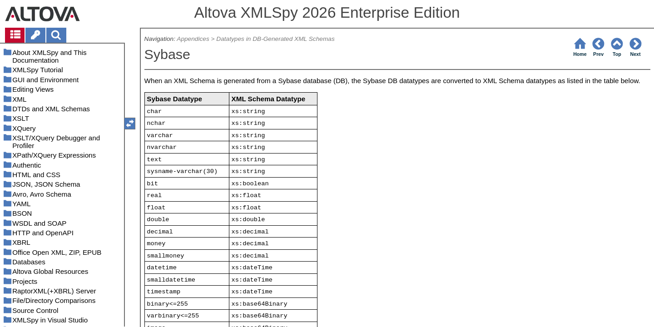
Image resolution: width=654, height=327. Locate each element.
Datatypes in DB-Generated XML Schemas (275, 38)
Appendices (193, 38)
